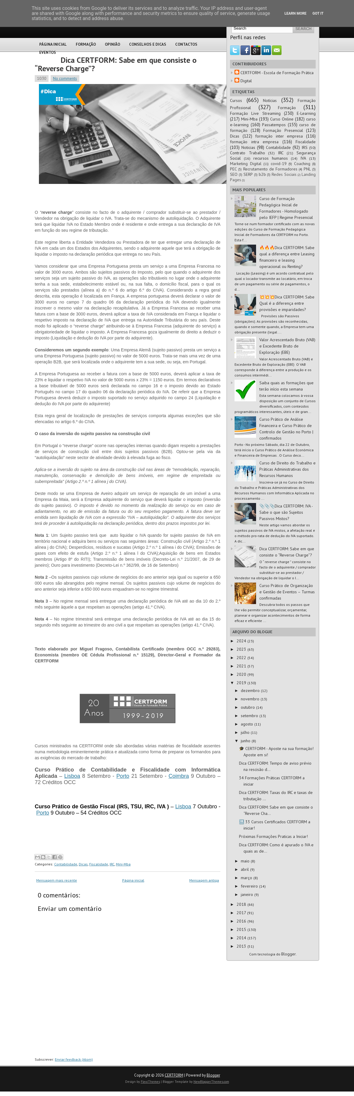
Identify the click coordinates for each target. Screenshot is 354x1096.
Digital (246, 80)
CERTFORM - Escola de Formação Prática (277, 72)
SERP (248, 174)
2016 (242, 921)
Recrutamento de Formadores (270, 169)
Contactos (186, 44)
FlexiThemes (150, 1082)
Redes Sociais (284, 174)
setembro (250, 715)
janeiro (247, 894)
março (247, 877)
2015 (242, 929)
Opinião (112, 44)
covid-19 (279, 163)
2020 (242, 674)
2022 (242, 657)
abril (245, 869)
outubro (248, 707)
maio (246, 861)
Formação (86, 44)
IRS (305, 147)
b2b (262, 174)
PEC (233, 169)
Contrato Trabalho (247, 153)
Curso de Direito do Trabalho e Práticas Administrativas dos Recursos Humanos (287, 469)
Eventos (47, 52)
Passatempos (274, 124)
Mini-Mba (123, 864)
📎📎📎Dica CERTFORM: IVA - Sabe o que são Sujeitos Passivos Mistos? (286, 512)
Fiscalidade (98, 864)
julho (246, 732)
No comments (65, 78)
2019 (242, 682)
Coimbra (179, 776)
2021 (242, 666)
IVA (303, 158)
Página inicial (133, 880)
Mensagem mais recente (56, 880)
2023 (242, 649)
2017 (242, 912)
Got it (317, 13)
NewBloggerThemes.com (211, 1082)
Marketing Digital (245, 163)
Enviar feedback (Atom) (74, 1059)
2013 (242, 946)
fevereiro (250, 886)
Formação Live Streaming (255, 113)
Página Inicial (53, 44)
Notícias (270, 100)
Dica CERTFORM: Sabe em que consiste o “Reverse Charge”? (115, 64)
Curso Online (282, 119)
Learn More (296, 13)
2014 (242, 937)
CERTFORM (174, 1075)
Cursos (236, 100)
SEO (233, 174)
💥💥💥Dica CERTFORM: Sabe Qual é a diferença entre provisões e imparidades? (286, 303)
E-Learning (306, 113)
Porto (123, 776)
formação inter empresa (279, 136)
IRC (112, 864)
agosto (247, 724)
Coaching (302, 163)
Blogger (288, 954)
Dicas (83, 864)
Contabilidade (65, 864)
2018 (242, 904)
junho (246, 740)
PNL (307, 169)
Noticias (248, 147)
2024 (242, 641)
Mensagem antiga (204, 880)
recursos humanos (270, 158)
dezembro (251, 690)
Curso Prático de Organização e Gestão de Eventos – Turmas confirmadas (287, 592)
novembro (251, 699)
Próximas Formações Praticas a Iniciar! (273, 836)
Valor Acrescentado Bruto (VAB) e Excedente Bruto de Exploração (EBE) (287, 346)
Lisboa (72, 776)
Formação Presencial (283, 130)
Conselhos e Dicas (147, 44)
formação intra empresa (254, 141)
